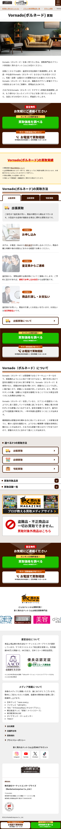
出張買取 (14, 450)
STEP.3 (27, 292)
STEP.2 (27, 261)
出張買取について (19, 321)
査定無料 (30, 106)
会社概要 (10, 726)
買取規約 (10, 735)
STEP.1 (27, 230)
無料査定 (28, 245)
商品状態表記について (18, 168)
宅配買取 (14, 468)
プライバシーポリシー (16, 740)
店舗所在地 (11, 730)
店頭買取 (14, 459)
